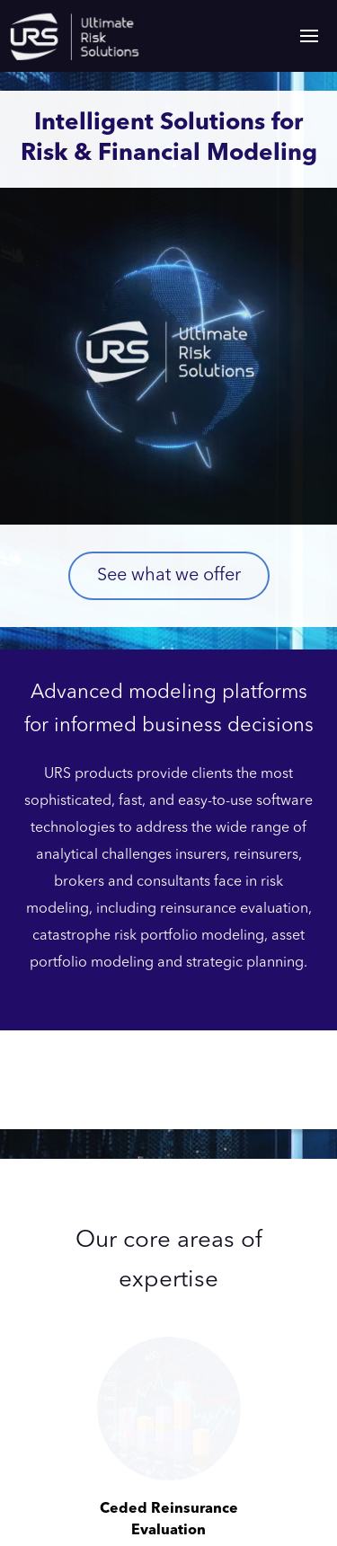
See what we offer (169, 576)
